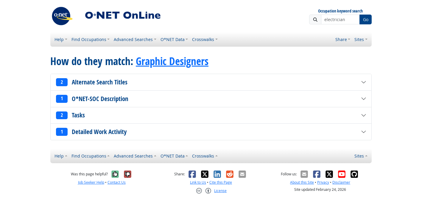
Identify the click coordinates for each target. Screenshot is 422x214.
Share (341, 39)
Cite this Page (220, 182)
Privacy (323, 182)
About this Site (302, 182)
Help (59, 39)
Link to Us (198, 182)
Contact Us (117, 182)
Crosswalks (203, 39)
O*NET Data (173, 39)
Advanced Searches (133, 39)
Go (365, 19)
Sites (359, 39)
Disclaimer (341, 182)
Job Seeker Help (91, 182)
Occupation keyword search (340, 11)
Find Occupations (88, 39)
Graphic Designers (172, 61)
